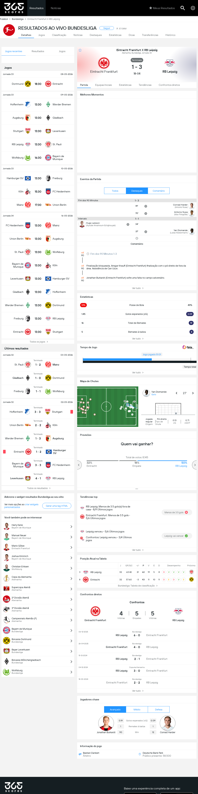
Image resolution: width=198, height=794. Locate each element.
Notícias (56, 8)
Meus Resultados (162, 8)
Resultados (36, 8)
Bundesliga (19, 19)
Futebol (6, 19)
